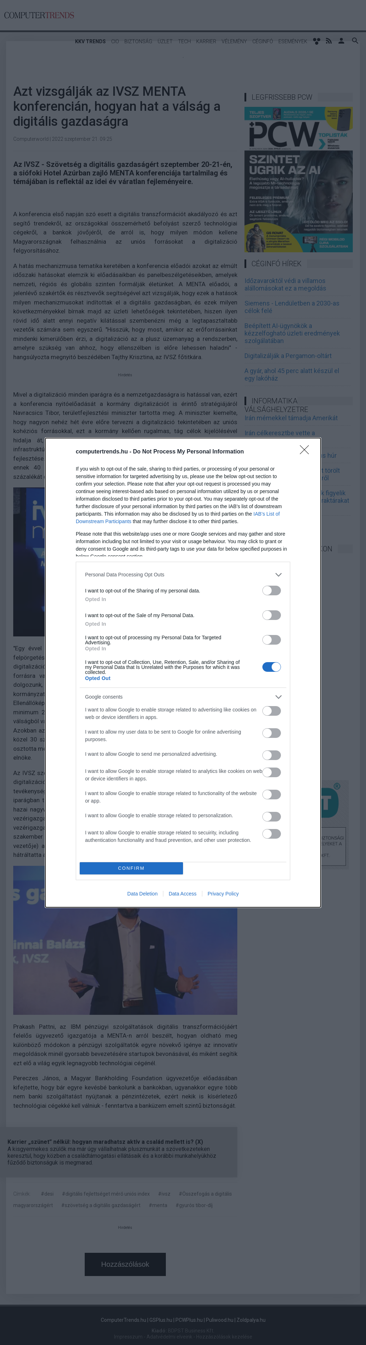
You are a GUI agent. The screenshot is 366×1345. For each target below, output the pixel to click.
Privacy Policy (223, 894)
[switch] (271, 590)
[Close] (306, 452)
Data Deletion (142, 894)
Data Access (183, 894)
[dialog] (183, 672)
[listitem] (183, 575)
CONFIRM (131, 868)
